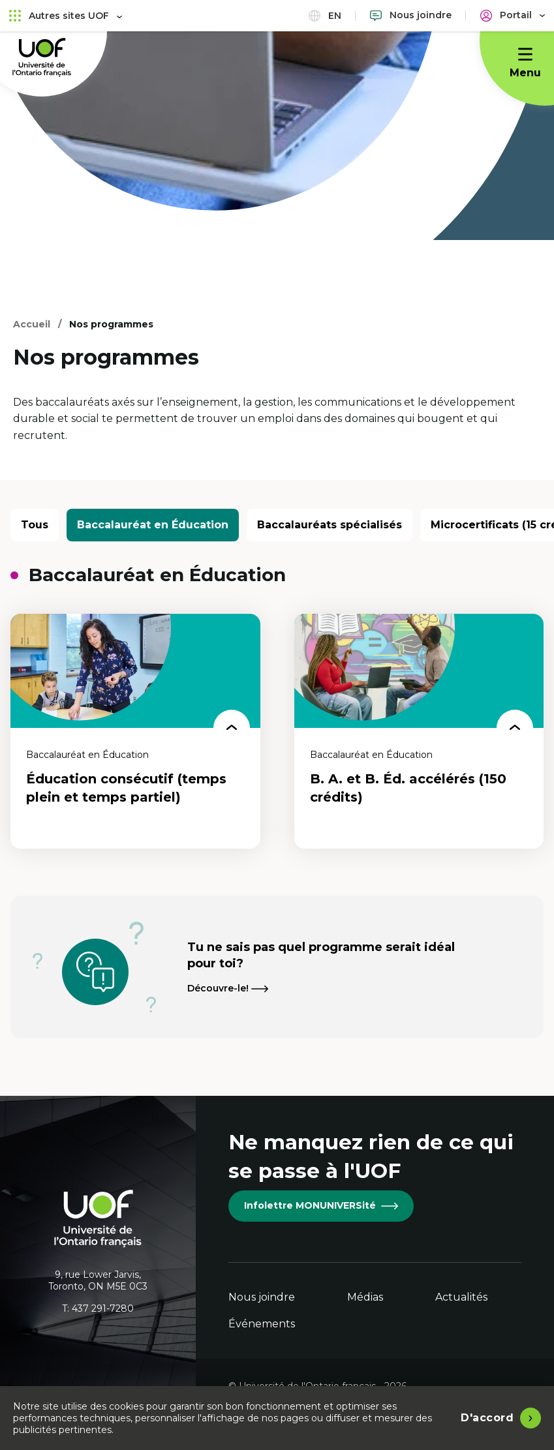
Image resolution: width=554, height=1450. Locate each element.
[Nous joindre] (410, 15)
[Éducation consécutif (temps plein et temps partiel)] (135, 731)
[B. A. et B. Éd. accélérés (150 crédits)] (419, 731)
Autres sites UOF (65, 15)
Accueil (31, 324)
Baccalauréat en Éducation (152, 525)
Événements (261, 1324)
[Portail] (512, 15)
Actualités (461, 1297)
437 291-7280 (103, 1308)
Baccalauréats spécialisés (329, 525)
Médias (365, 1297)
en (325, 15)
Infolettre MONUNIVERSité (321, 1205)
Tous (34, 525)
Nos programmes (111, 324)
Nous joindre (261, 1297)
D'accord (487, 1418)
